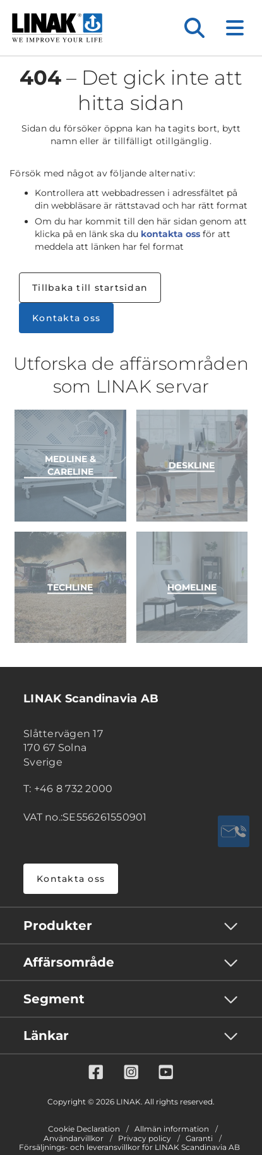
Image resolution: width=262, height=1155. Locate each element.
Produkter (57, 925)
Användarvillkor (74, 1138)
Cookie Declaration (84, 1129)
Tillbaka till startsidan (90, 287)
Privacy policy (144, 1138)
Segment (54, 998)
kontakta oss (170, 234)
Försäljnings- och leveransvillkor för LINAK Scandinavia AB (129, 1147)
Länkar (46, 1035)
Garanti (199, 1138)
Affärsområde (68, 962)
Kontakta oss (66, 318)
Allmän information (171, 1129)
